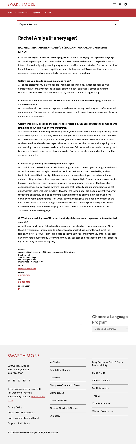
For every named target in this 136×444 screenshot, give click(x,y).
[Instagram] (9, 381)
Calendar (55, 378)
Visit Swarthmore (101, 403)
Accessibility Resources (21, 412)
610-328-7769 (24, 282)
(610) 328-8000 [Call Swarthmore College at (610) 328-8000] (15, 373)
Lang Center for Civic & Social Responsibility (107, 364)
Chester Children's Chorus (63, 408)
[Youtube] (24, 381)
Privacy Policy (16, 407)
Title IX (96, 396)
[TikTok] (29, 381)
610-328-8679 (24, 275)
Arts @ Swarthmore (60, 370)
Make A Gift (98, 373)
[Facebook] (14, 381)
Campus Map (57, 393)
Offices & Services (102, 380)
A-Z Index (55, 362)
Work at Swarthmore (103, 411)
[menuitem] (114, 4)
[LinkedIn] (19, 381)
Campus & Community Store (65, 385)
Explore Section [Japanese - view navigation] (67, 24)
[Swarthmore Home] (24, 356)
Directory (55, 416)
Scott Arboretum (101, 388)
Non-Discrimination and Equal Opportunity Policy (23, 421)
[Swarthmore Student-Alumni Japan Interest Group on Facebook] (21, 289)
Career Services (58, 400)
